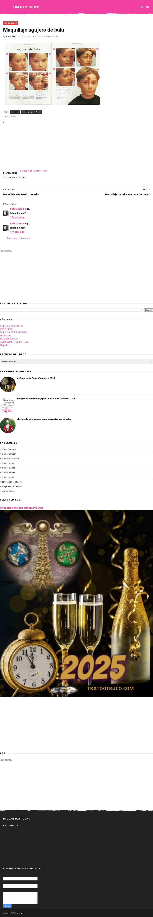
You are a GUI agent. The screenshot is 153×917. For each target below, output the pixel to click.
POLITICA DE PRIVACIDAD (13, 332)
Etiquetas (4, 345)
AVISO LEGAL (7, 329)
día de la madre (9, 449)
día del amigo (8, 463)
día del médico (8, 472)
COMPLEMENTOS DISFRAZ (14, 341)
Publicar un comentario (18, 238)
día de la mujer (9, 453)
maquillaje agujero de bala (31, 112)
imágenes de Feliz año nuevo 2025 (36, 378)
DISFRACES (6, 335)
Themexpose (19, 913)
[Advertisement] (76, 147)
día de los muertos (10, 458)
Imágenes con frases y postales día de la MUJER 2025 (46, 398)
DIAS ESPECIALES (9, 338)
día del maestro (9, 467)
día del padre (8, 477)
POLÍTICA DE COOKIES (11, 325)
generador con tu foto (12, 481)
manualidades (8, 491)
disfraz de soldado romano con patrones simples (44, 419)
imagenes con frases (12, 486)
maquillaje (10, 23)
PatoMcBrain (17, 208)
